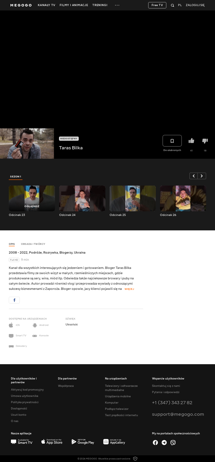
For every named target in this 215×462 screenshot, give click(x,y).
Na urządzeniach (116, 379)
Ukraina (79, 252)
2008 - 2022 (18, 252)
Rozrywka (50, 252)
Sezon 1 (15, 176)
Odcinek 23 (17, 215)
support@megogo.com (178, 414)
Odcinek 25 (118, 215)
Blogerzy (65, 252)
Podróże (35, 252)
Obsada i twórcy (33, 244)
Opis (12, 244)
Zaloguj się (195, 5)
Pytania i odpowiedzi (166, 392)
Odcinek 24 (67, 215)
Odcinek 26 (168, 215)
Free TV (157, 5)
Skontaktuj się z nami (166, 386)
